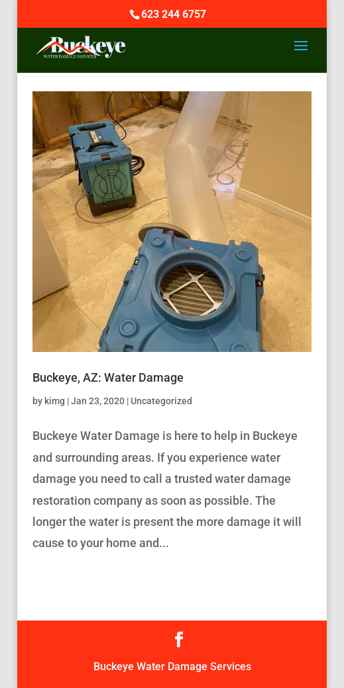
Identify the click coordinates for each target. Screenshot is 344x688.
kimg (54, 401)
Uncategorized (161, 401)
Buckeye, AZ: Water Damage (108, 377)
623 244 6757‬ (173, 14)
